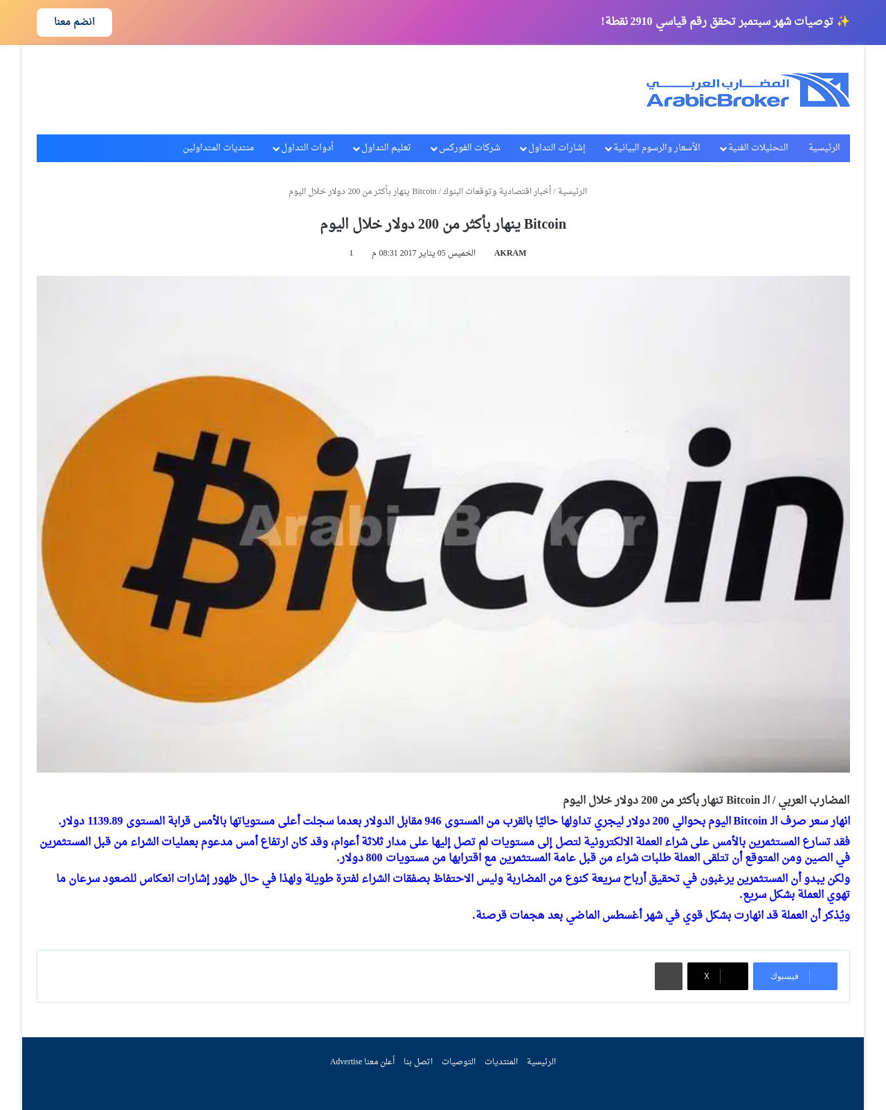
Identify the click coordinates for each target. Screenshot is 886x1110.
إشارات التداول (557, 148)
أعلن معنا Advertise (362, 1062)
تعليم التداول (386, 148)
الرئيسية (824, 148)
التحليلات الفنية (758, 148)
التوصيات (459, 1062)
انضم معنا (74, 22)
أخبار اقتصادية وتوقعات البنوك (497, 192)
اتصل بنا (418, 1062)
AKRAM (510, 253)
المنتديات (501, 1062)
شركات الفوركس (469, 148)
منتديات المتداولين (218, 148)
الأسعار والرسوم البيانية (656, 148)
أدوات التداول (307, 148)
